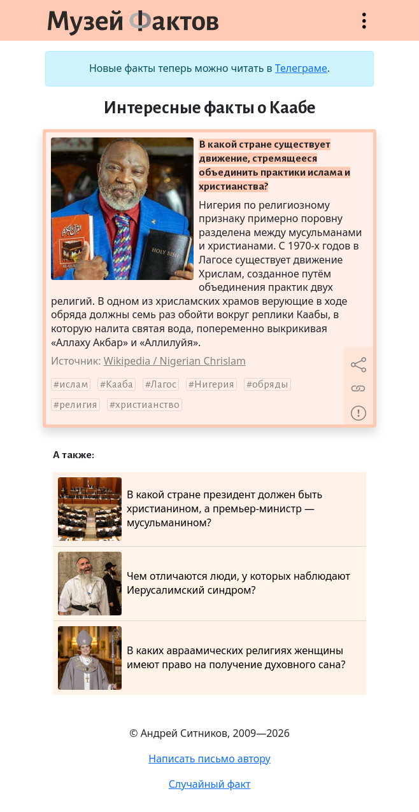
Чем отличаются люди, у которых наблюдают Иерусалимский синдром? (204, 583)
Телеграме (301, 68)
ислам (73, 384)
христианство (147, 404)
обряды (270, 384)
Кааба (119, 384)
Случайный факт (210, 784)
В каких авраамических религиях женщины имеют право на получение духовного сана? (201, 658)
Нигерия (214, 384)
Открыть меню (364, 27)
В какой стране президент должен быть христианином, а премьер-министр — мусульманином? (190, 509)
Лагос (163, 384)
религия (78, 404)
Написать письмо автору (209, 759)
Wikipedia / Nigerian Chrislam (175, 361)
